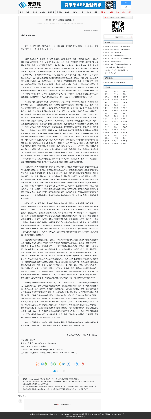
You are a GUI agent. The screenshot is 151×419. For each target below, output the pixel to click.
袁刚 (115, 135)
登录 (59, 404)
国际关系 (51, 12)
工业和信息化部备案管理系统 (75, 417)
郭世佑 (125, 116)
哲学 (95, 12)
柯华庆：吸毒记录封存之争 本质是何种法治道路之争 (122, 46)
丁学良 (116, 94)
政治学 (42, 12)
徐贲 (106, 102)
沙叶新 (116, 130)
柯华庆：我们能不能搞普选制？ (115, 82)
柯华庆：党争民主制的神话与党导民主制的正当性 (121, 64)
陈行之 (116, 91)
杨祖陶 (107, 105)
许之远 (107, 135)
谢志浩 (107, 143)
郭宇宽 (116, 102)
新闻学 (67, 12)
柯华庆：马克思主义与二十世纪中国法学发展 (119, 58)
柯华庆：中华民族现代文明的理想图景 (117, 49)
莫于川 (116, 141)
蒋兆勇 (125, 127)
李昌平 (125, 108)
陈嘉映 (125, 97)
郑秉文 (107, 141)
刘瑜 (124, 130)
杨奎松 (116, 111)
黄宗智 (107, 100)
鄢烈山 (107, 97)
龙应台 (107, 94)
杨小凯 (125, 135)
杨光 (124, 143)
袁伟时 (107, 121)
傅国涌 (116, 97)
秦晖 (106, 91)
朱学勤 (116, 138)
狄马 (124, 119)
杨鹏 (115, 113)
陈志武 (125, 100)
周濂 (106, 113)
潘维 (124, 138)
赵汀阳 (107, 108)
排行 (129, 12)
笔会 (117, 12)
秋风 (106, 124)
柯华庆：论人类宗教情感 (113, 52)
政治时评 (42, 346)
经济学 (35, 12)
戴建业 (116, 108)
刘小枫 (116, 124)
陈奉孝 (116, 116)
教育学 (75, 12)
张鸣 (106, 111)
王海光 (125, 111)
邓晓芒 (125, 113)
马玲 (106, 119)
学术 (28, 346)
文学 (81, 12)
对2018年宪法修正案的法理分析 (115, 67)
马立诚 (125, 102)
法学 (27, 12)
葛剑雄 (107, 132)
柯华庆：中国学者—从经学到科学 (116, 55)
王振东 (116, 119)
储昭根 (116, 132)
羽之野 (125, 141)
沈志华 (116, 105)
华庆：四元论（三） (111, 73)
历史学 (89, 12)
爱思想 (35, 5)
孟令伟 (125, 124)
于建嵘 (116, 100)
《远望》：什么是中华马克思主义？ (116, 70)
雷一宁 (107, 127)
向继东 (125, 105)
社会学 (59, 12)
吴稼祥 (125, 132)
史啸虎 (116, 121)
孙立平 (116, 143)
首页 (21, 12)
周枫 (115, 127)
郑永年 (125, 91)
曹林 (124, 94)
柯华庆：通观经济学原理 (113, 61)
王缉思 (107, 116)
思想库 (103, 12)
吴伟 (106, 130)
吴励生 (107, 138)
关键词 (110, 12)
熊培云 (125, 121)
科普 (123, 12)
